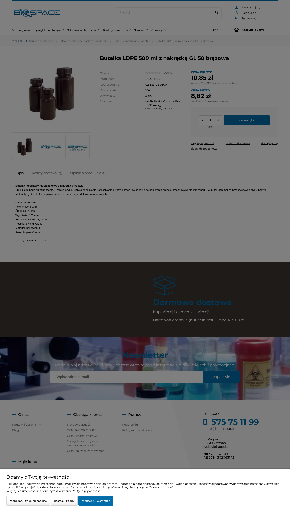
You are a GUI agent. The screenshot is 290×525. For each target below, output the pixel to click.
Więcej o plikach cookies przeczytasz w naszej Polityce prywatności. (54, 491)
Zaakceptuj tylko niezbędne (28, 500)
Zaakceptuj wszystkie (96, 500)
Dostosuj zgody (64, 500)
